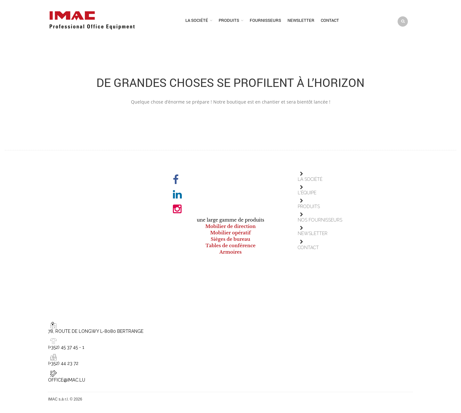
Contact (330, 20)
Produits (229, 20)
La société (196, 20)
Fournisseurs (265, 20)
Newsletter (300, 20)
